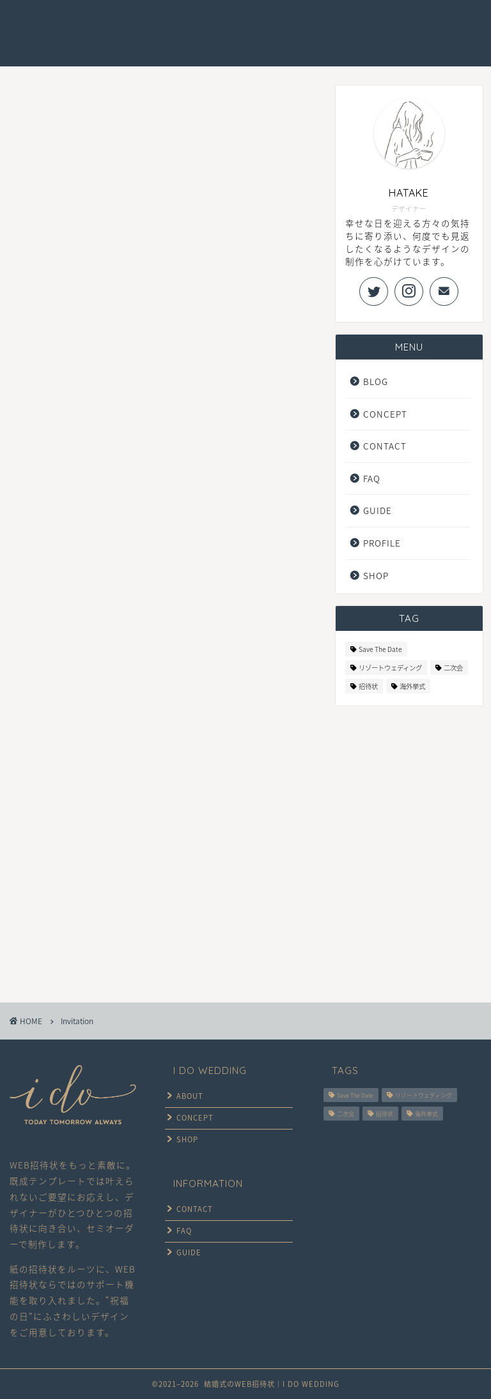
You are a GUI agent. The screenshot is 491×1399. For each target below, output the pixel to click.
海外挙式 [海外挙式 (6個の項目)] (412, 686)
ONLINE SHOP (130, 51)
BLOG (375, 381)
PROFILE (382, 542)
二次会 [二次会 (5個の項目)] (453, 667)
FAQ (370, 25)
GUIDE (323, 25)
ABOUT (188, 1095)
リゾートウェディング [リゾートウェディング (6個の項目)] (390, 667)
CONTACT (423, 25)
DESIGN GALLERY (250, 25)
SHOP (376, 575)
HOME (114, 25)
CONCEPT (171, 25)
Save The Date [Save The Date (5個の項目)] (380, 649)
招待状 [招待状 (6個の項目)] (368, 686)
